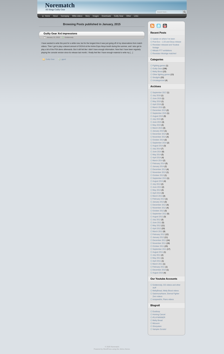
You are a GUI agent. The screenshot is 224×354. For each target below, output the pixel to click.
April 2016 (157, 104)
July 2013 (157, 184)
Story (87, 16)
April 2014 (157, 157)
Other (128, 16)
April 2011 (157, 261)
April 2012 (157, 228)
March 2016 (157, 107)
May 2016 (157, 101)
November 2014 (159, 137)
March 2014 (157, 160)
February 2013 (159, 199)
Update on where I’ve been (164, 39)
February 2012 (159, 234)
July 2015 (157, 119)
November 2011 (159, 243)
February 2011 (159, 267)
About (55, 16)
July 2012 (157, 220)
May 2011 (157, 258)
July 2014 (157, 149)
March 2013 (157, 196)
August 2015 (158, 116)
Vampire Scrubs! (159, 329)
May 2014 (157, 155)
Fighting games (159, 66)
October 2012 (158, 211)
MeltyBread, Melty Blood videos (166, 291)
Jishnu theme (125, 349)
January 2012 (158, 237)
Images (96, 16)
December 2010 (159, 270)
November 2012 (159, 208)
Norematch (60, 5)
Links (136, 16)
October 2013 (158, 175)
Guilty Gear (118, 16)
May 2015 (157, 125)
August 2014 (158, 146)
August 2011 (158, 252)
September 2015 (159, 113)
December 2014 (159, 134)
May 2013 (157, 190)
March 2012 (157, 231)
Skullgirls (156, 77)
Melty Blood (157, 71)
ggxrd (64, 59)
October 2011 (158, 246)
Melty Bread (158, 320)
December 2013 (159, 169)
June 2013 (157, 187)
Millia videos (77, 16)
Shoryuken (157, 326)
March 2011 (157, 264)
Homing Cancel (159, 314)
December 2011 (159, 240)
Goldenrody (69, 37)
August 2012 (158, 217)
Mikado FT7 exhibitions (162, 50)
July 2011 (157, 255)
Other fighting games (161, 74)
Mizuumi (156, 323)
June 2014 (157, 152)
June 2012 (157, 222)
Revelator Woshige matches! (164, 53)
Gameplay (65, 16)
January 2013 (158, 202)
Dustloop (156, 311)
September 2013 (159, 178)
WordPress (107, 349)
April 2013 (157, 193)
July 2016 (157, 95)
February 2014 (159, 163)
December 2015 (159, 110)
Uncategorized (159, 80)
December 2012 (159, 205)
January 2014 (158, 166)
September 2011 (159, 249)
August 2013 (158, 181)
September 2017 (159, 92)
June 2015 (157, 122)
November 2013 (159, 172)
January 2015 (158, 131)
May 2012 (157, 225)
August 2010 (158, 273)
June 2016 (157, 98)
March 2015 (157, 128)
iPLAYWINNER (159, 317)
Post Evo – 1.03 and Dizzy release (167, 42)
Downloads (106, 16)
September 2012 (159, 214)
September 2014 (159, 143)
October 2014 (158, 140)
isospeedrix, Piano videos (163, 299)
